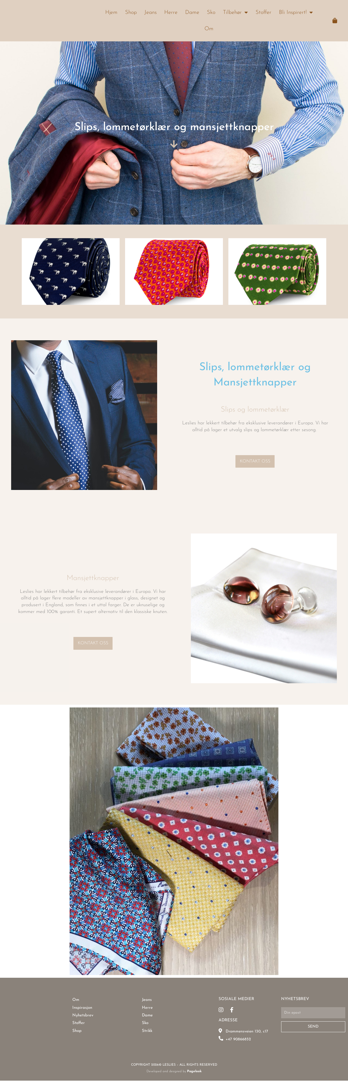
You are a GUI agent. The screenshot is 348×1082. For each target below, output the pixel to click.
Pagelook (194, 1077)
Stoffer (263, 12)
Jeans (150, 12)
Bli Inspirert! (296, 12)
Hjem (111, 12)
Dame (192, 12)
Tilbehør (235, 12)
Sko (211, 12)
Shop (131, 12)
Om (208, 29)
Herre (171, 12)
